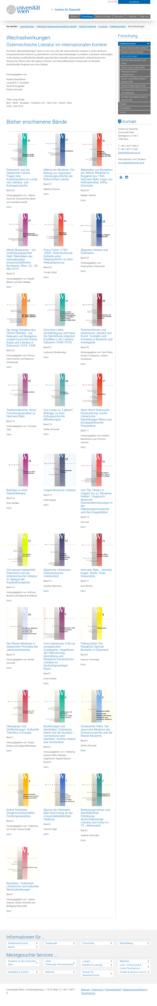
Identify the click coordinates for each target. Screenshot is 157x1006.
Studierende (51, 943)
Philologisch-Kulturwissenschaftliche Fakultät (57, 26)
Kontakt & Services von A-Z (133, 972)
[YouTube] (121, 177)
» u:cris (123, 112)
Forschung (87, 16)
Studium (74, 16)
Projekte (123, 104)
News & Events (103, 16)
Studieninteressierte (18, 943)
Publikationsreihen (118, 26)
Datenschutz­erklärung (135, 989)
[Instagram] (127, 177)
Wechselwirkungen (129, 56)
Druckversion (88, 993)
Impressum (98, 989)
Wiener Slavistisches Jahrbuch (134, 48)
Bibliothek (124, 961)
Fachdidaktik (125, 108)
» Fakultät (132, 16)
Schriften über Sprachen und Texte (133, 61)
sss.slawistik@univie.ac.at (131, 162)
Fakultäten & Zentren (18, 972)
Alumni (11, 947)
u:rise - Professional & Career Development (130, 967)
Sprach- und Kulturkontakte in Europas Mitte (133, 80)
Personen (119, 16)
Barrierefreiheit (113, 989)
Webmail (49, 972)
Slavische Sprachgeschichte (133, 86)
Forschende (88, 943)
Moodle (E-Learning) (92, 965)
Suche (112, 1)
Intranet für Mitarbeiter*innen (91, 974)
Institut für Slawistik (67, 9)
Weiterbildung (126, 943)
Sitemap (85, 989)
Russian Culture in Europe (132, 52)
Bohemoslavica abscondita (133, 67)
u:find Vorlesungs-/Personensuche (59, 963)
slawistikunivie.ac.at (129, 152)
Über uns (144, 16)
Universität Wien (27, 26)
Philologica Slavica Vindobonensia (129, 73)
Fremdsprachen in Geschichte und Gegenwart (134, 91)
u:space (86, 961)
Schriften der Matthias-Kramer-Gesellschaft (134, 98)
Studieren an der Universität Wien (22, 963)
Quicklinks (134, 1)
